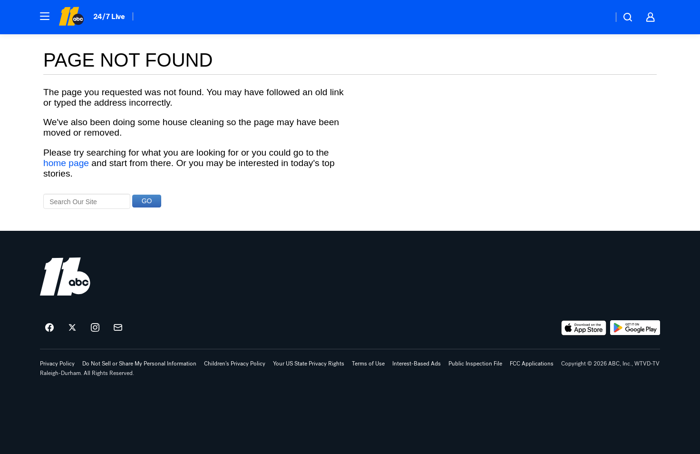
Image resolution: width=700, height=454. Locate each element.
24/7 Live (109, 16)
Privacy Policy (57, 363)
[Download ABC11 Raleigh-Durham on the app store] (584, 328)
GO (147, 201)
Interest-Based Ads (416, 363)
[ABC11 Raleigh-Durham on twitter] (72, 327)
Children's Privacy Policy (234, 363)
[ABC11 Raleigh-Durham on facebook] (49, 327)
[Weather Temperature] (598, 17)
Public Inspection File (475, 363)
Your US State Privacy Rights (308, 363)
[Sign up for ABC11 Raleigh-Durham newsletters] (117, 327)
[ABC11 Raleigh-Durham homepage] (71, 17)
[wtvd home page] (65, 276)
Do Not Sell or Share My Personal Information (139, 363)
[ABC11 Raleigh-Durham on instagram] (95, 327)
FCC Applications (532, 363)
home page (66, 163)
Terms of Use (368, 363)
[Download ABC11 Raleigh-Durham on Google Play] (635, 328)
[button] (45, 16)
